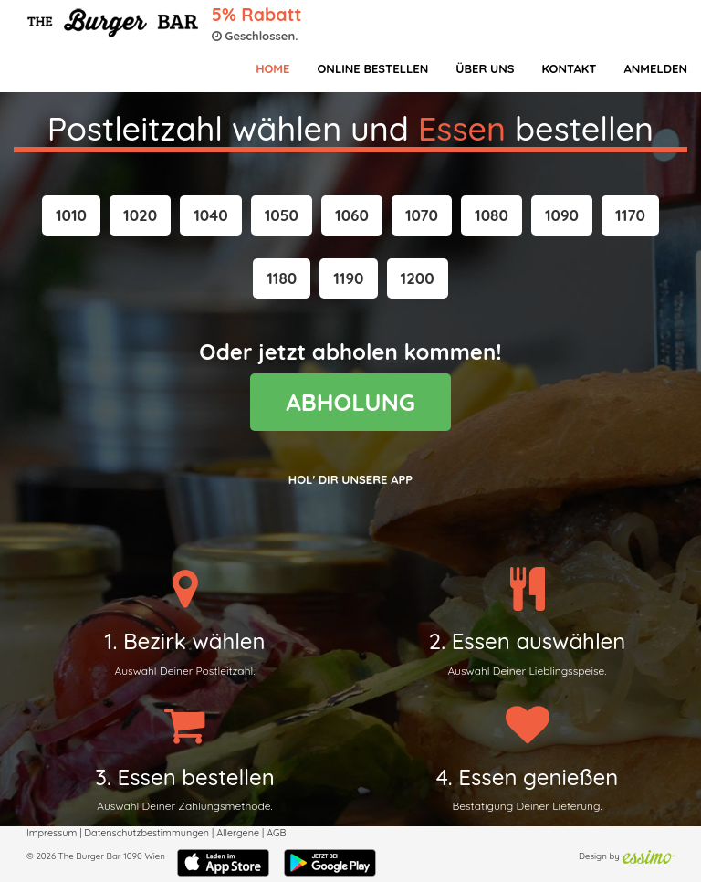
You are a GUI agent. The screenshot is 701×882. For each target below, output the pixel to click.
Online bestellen (372, 68)
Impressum (51, 832)
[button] (71, 215)
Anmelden (655, 68)
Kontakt (568, 68)
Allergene (237, 832)
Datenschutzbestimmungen (146, 832)
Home (272, 68)
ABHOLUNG (350, 402)
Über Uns (484, 68)
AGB (276, 832)
